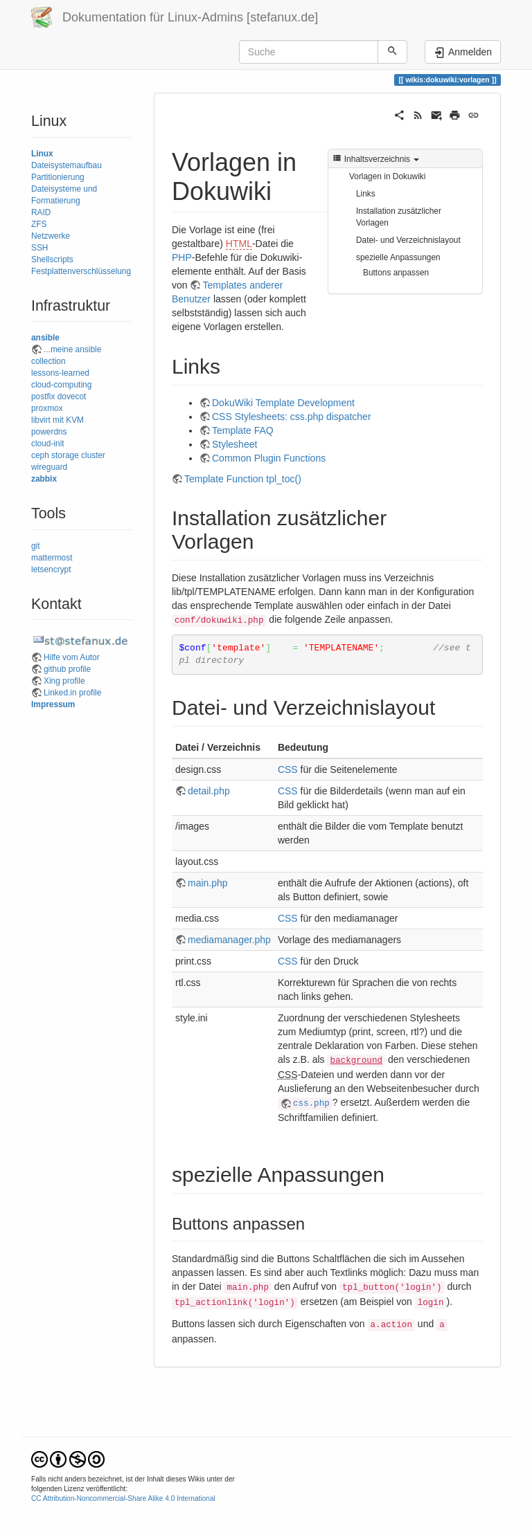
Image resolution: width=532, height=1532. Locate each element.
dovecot (72, 396)
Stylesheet (234, 444)
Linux (42, 153)
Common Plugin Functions (269, 458)
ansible (45, 338)
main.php (208, 882)
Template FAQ (243, 430)
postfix (43, 396)
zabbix (44, 479)
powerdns (49, 432)
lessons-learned (60, 373)
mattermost (51, 558)
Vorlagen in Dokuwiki (387, 176)
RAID (41, 212)
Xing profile (64, 681)
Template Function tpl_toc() (242, 478)
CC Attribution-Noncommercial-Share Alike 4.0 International (123, 1498)
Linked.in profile (72, 692)
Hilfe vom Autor (72, 657)
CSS (288, 769)
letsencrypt (51, 569)
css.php (311, 1104)
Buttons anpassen (396, 272)
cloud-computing (61, 385)
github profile (67, 669)
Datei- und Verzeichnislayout (408, 240)
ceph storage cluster (68, 455)
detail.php (209, 790)
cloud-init (47, 443)
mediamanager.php (229, 939)
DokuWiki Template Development (283, 402)
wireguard (49, 467)
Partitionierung (58, 177)
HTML (239, 243)
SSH (39, 248)
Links (365, 194)
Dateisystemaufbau (66, 165)
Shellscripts (52, 259)
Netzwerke (50, 236)
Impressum (53, 704)
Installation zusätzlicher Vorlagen (398, 217)
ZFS (38, 224)
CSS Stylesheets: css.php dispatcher (291, 416)
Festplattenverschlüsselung (81, 271)
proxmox (47, 408)
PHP (182, 257)
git (35, 546)
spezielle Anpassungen (398, 257)
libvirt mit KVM (57, 420)
